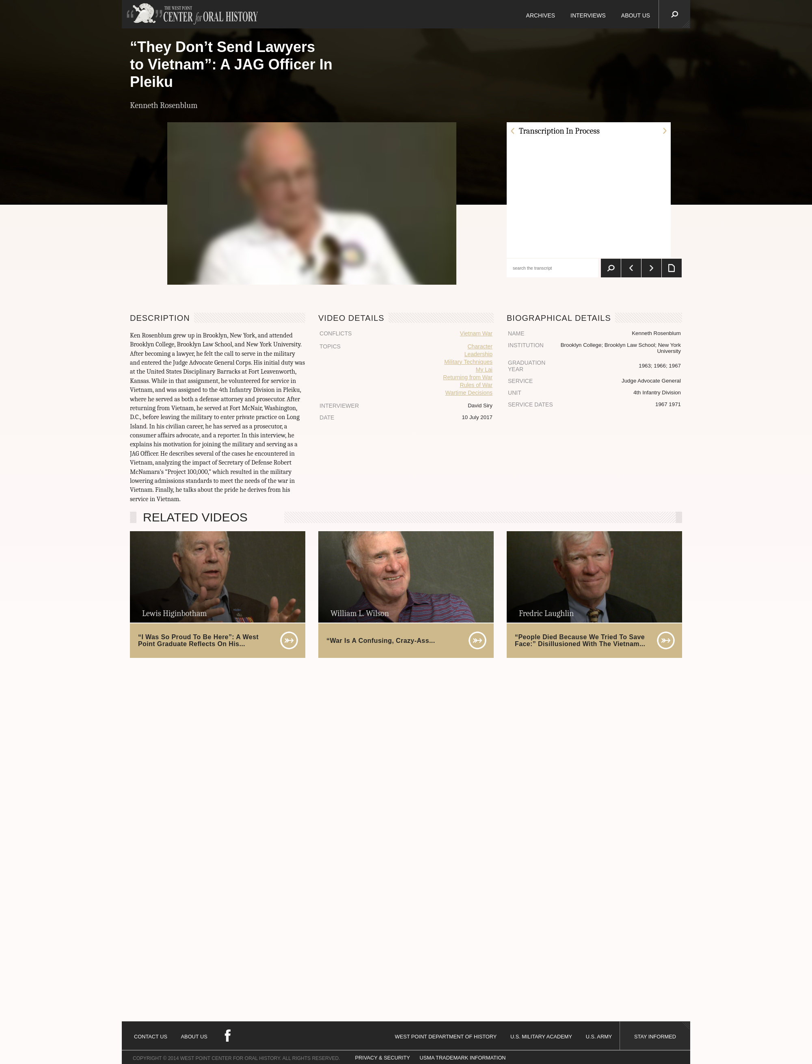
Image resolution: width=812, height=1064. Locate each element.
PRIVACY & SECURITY (382, 1058)
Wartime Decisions (468, 392)
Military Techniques (468, 362)
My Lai (484, 369)
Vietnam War (476, 333)
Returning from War (467, 377)
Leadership (478, 354)
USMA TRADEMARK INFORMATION (462, 1058)
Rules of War (476, 385)
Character (480, 346)
